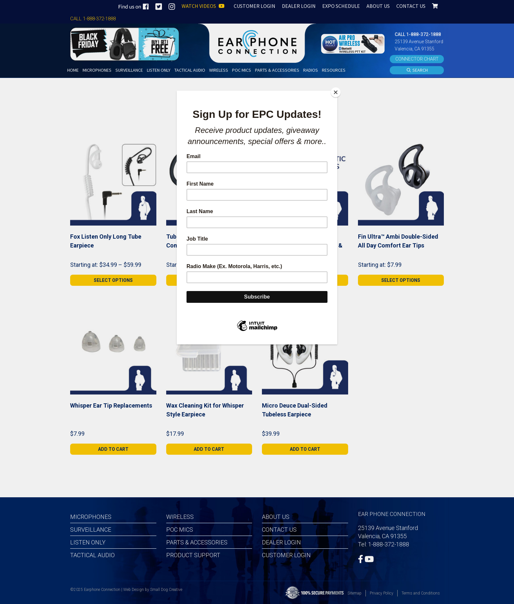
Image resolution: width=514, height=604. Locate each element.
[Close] (336, 92)
